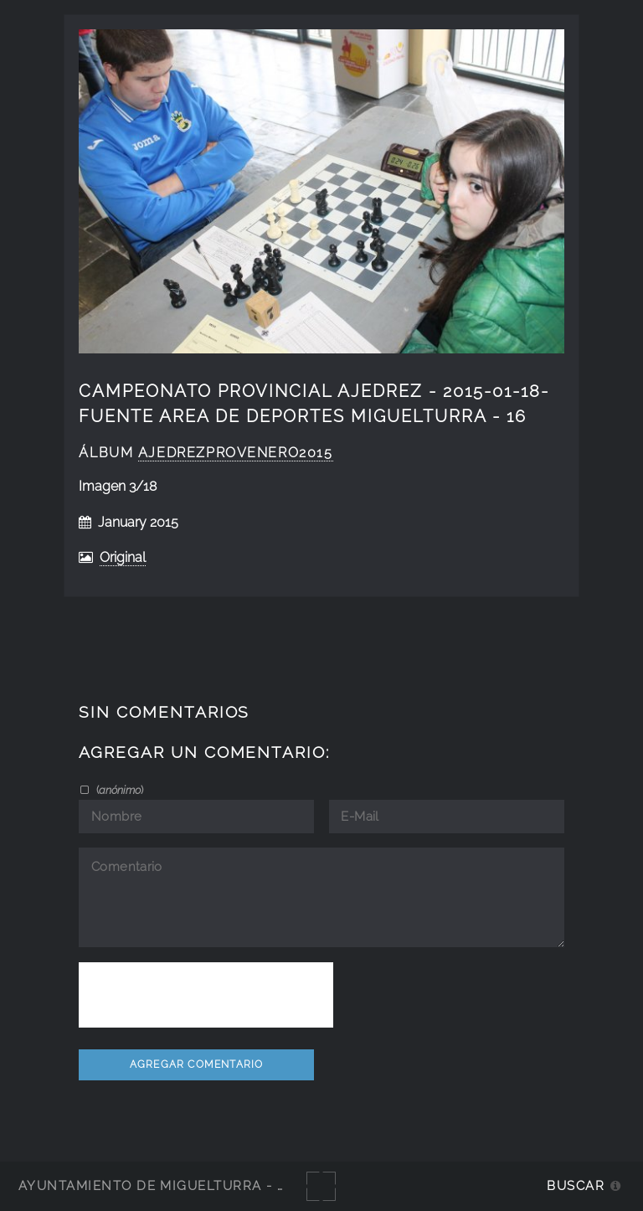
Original (123, 557)
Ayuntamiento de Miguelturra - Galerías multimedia (229, 1185)
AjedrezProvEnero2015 (235, 453)
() (118, 789)
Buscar (575, 1185)
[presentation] (206, 995)
